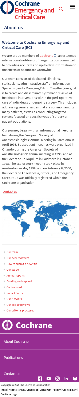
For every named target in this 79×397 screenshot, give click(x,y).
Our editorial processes (20, 310)
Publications (13, 357)
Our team (12, 252)
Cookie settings (9, 394)
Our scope (13, 269)
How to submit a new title (22, 264)
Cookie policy (69, 389)
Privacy (57, 389)
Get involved (14, 287)
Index (4, 389)
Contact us (12, 373)
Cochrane (46, 55)
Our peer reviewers (18, 258)
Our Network (14, 299)
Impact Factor (15, 293)
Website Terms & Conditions (23, 389)
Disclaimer (45, 389)
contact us (10, 191)
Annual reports (16, 275)
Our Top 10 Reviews (18, 305)
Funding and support (19, 281)
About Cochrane (16, 341)
